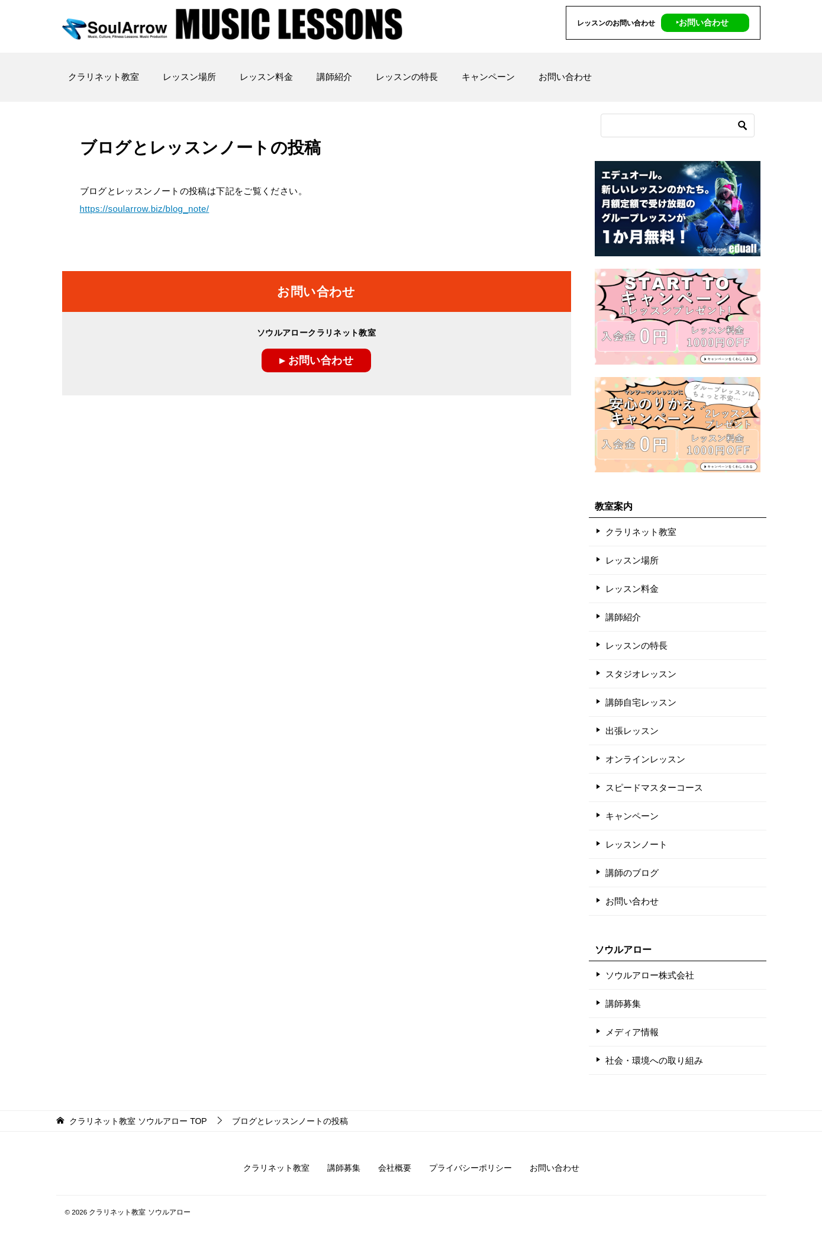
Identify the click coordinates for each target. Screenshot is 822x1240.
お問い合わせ (565, 77)
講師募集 (623, 1004)
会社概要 (394, 1168)
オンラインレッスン (645, 759)
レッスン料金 (266, 77)
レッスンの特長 (407, 77)
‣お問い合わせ (702, 22)
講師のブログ (632, 873)
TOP (138, 1121)
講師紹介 (334, 77)
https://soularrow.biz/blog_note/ (144, 209)
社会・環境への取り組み (654, 1060)
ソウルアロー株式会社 (649, 975)
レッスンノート (636, 844)
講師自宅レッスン (640, 702)
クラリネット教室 (103, 77)
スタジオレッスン (640, 674)
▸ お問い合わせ (316, 360)
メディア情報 (632, 1032)
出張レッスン (632, 731)
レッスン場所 (189, 77)
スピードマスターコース (654, 787)
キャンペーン (488, 77)
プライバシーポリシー (470, 1168)
